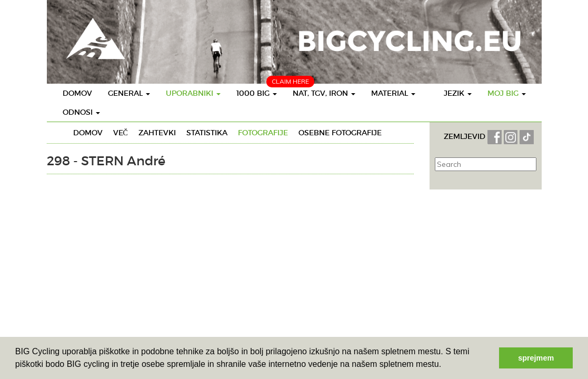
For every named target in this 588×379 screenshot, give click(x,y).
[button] (445, 365)
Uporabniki (193, 93)
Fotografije (263, 132)
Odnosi (81, 112)
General (129, 93)
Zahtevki (157, 132)
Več (120, 132)
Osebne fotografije (340, 132)
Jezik (458, 93)
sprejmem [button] (536, 358)
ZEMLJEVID (465, 136)
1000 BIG (256, 93)
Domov (77, 93)
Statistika (206, 132)
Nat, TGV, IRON (324, 93)
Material (393, 93)
